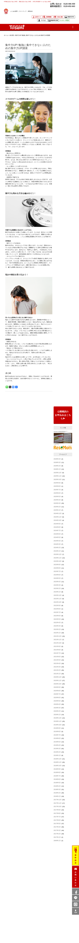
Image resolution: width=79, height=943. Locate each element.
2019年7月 (57, 735)
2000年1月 (57, 840)
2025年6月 (57, 493)
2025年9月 (57, 483)
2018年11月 (58, 762)
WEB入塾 (60, 17)
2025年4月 (57, 500)
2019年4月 (57, 745)
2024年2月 (57, 547)
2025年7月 (57, 489)
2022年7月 (57, 612)
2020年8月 (57, 690)
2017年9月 (57, 810)
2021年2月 (57, 670)
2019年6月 (57, 738)
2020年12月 (58, 677)
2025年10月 (58, 479)
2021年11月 (58, 639)
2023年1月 (57, 592)
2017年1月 (57, 837)
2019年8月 (57, 731)
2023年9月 (57, 564)
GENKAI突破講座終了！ (61, 431)
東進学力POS (71, 16)
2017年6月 (57, 820)
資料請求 (75, 859)
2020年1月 (57, 714)
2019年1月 (57, 755)
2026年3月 (57, 462)
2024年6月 (57, 534)
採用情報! (49, 17)
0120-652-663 (69, 6)
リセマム (56, 444)
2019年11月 (58, 721)
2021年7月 (57, 653)
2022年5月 (57, 619)
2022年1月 (57, 633)
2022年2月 (57, 629)
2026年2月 (57, 466)
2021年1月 (57, 673)
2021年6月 (57, 656)
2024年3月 (57, 544)
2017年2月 (57, 834)
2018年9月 (57, 769)
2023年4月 (57, 581)
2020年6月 (57, 697)
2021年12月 (58, 636)
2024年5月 (57, 537)
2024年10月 (58, 520)
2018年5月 (57, 782)
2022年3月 (57, 626)
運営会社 (30, 11)
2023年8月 (57, 568)
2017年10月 (58, 806)
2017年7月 (57, 817)
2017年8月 (57, 813)
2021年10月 (58, 643)
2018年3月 (57, 789)
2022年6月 (57, 616)
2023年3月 (57, 585)
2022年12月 (58, 595)
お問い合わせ (75, 878)
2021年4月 (57, 663)
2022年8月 (57, 609)
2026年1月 (57, 469)
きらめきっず (64, 20)
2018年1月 (57, 796)
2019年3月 (57, 748)
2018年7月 (57, 776)
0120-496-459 (69, 4)
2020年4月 (57, 704)
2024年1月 (57, 551)
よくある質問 (13, 11)
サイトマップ (22, 11)
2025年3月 (57, 503)
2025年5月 (57, 496)
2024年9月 (57, 524)
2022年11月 (58, 598)
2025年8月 (57, 486)
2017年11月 (58, 803)
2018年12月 (58, 759)
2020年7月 (57, 694)
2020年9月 (57, 687)
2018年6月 (57, 779)
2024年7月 (57, 530)
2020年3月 (57, 708)
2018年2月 (57, 793)
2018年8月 (57, 772)
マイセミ (43, 20)
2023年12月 (58, 554)
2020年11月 (58, 680)
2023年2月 (57, 588)
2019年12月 (58, 718)
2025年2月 (57, 507)
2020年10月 (58, 684)
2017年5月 (57, 823)
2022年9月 (57, 605)
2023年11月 (58, 558)
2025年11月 (58, 476)
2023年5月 (57, 578)
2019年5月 (57, 742)
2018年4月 (57, 786)
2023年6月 (57, 575)
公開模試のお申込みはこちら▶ (63, 415)
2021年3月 (57, 667)
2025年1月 (57, 510)
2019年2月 (57, 752)
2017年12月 (58, 799)
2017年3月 (57, 830)
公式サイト (38, 17)
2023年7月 (57, 571)
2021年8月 (57, 650)
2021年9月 (57, 646)
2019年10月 (58, 725)
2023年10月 (58, 561)
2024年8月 (57, 527)
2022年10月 (58, 602)
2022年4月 (57, 622)
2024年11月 (58, 517)
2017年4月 (57, 827)
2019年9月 (57, 728)
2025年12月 (58, 472)
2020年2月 (57, 711)
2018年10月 (58, 765)
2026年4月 (57, 459)
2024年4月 (57, 541)
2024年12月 (58, 513)
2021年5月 (57, 660)
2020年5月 (57, 701)
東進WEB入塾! (54, 20)
